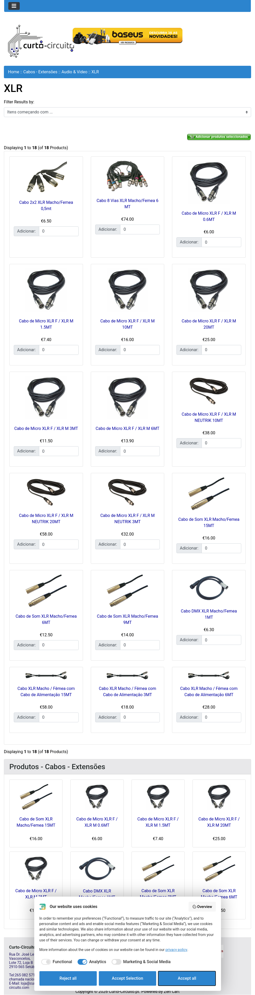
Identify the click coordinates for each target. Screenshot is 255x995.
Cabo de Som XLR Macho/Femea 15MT (36, 822)
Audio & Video (74, 71)
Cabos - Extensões (40, 71)
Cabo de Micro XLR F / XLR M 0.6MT (97, 822)
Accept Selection (127, 978)
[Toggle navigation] (14, 6)
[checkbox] (55, 962)
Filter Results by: (19, 101)
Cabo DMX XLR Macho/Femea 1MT (97, 894)
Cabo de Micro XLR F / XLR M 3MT (46, 428)
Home (13, 71)
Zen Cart (172, 991)
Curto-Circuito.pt (124, 991)
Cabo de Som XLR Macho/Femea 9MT (158, 893)
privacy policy (176, 950)
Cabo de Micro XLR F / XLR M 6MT (128, 428)
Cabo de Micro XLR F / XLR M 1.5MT (158, 822)
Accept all (187, 978)
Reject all (68, 978)
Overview (202, 906)
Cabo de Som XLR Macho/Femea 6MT (219, 893)
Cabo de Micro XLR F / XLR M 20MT (219, 822)
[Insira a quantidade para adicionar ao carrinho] (59, 231)
